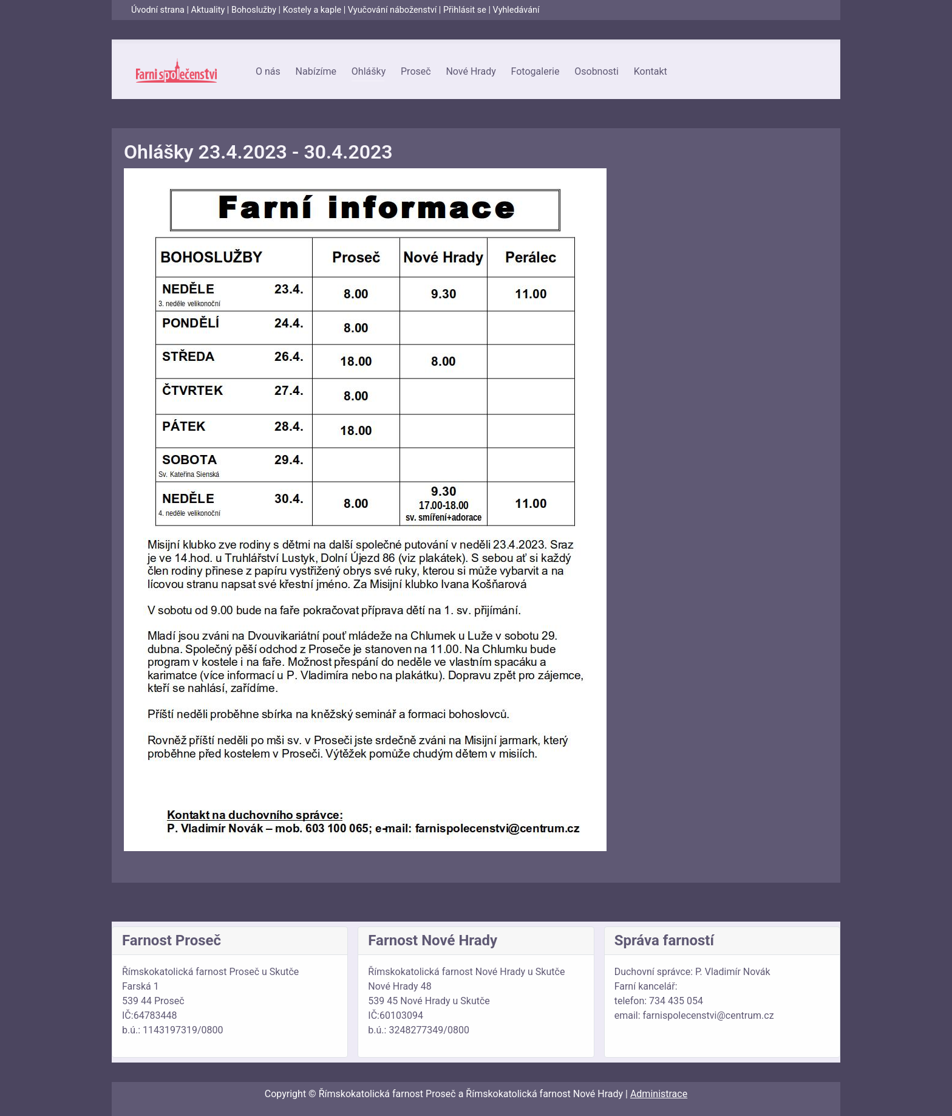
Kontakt (650, 71)
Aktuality (208, 10)
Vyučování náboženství (392, 10)
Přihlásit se (464, 10)
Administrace (658, 1094)
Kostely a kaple (312, 10)
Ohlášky (369, 71)
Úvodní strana (158, 10)
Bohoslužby (253, 10)
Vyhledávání (516, 10)
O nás (268, 71)
